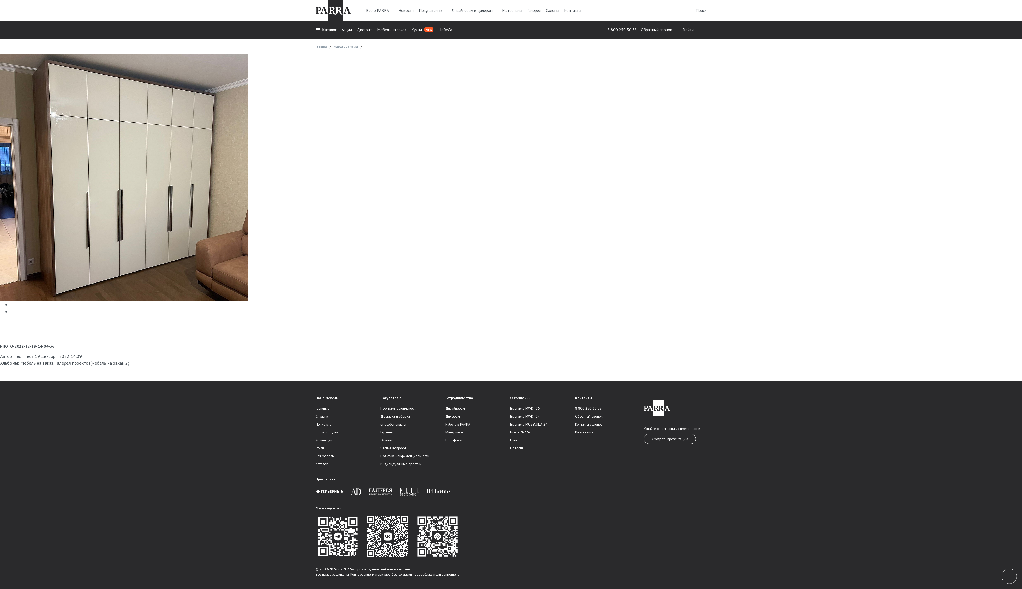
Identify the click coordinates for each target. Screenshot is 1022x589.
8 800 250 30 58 (622, 29)
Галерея (534, 10)
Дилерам (452, 416)
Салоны (552, 10)
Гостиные (322, 408)
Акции (347, 29)
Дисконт (364, 29)
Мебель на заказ (391, 29)
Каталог (326, 29)
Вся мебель (325, 456)
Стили (320, 448)
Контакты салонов (589, 424)
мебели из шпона (395, 569)
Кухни (422, 29)
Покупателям (432, 10)
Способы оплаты (393, 424)
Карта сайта (584, 432)
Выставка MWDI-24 (525, 416)
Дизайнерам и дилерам (474, 10)
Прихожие (324, 424)
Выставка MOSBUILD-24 (529, 424)
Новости (406, 10)
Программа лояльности (398, 408)
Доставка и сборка (395, 416)
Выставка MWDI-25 (525, 408)
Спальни (322, 416)
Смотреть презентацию (670, 439)
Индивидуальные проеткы (401, 464)
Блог (513, 440)
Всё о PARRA (379, 10)
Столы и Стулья (327, 432)
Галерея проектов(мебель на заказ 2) (92, 363)
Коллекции (324, 440)
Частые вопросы (393, 448)
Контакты (572, 10)
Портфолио (454, 440)
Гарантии (387, 432)
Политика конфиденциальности (404, 456)
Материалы (512, 10)
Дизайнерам (455, 408)
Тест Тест (23, 356)
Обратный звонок (656, 29)
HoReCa (445, 29)
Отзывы (386, 440)
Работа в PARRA (457, 424)
